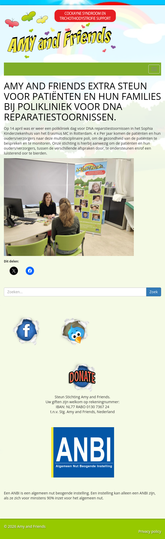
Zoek (153, 291)
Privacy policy (149, 531)
